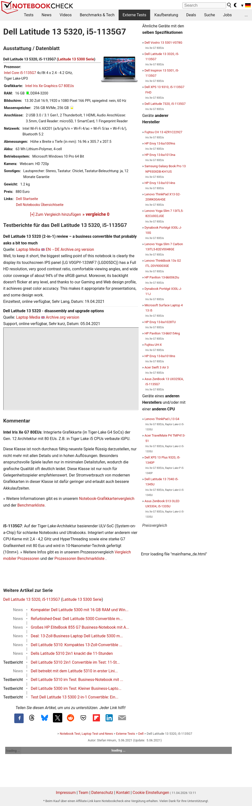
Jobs (227, 15)
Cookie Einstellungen (151, 792)
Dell (140, 733)
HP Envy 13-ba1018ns (159, 356)
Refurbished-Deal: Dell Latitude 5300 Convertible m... (77, 618)
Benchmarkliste (31, 505)
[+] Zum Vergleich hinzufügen (55, 214)
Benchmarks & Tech (97, 15)
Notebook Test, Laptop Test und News (86, 733)
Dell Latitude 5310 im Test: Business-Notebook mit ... (77, 679)
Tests (28, 15)
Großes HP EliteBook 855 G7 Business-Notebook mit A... (80, 627)
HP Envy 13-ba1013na (159, 155)
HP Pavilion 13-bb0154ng (162, 333)
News (46, 15)
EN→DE (53, 249)
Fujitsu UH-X (153, 345)
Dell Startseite (27, 199)
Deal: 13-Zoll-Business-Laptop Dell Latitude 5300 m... (77, 636)
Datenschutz (102, 792)
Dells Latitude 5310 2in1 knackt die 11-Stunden (72, 653)
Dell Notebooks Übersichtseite (39, 205)
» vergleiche (96, 214)
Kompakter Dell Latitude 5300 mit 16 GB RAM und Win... (79, 609)
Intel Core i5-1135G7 (20, 73)
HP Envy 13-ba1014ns (159, 183)
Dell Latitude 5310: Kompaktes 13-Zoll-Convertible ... (76, 644)
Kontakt (123, 792)
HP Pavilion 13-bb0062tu (161, 277)
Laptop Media (28, 249)
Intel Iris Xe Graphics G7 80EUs (49, 86)
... (246, 15)
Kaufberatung (166, 15)
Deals (191, 15)
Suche (209, 15)
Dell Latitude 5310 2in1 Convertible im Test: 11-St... (75, 662)
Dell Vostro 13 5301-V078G (163, 42)
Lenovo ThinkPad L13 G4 (161, 419)
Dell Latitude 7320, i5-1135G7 (165, 104)
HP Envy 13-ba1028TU (160, 322)
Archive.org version (77, 249)
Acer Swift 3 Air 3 (156, 367)
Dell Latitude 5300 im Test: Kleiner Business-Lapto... (76, 688)
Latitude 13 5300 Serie (76, 59)
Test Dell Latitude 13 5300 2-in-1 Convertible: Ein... (74, 697)
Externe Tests (134, 15)
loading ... (13, 750)
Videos (66, 15)
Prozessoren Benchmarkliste (79, 558)
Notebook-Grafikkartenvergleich (106, 498)
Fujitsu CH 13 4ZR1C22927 (163, 132)
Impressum (66, 792)
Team (83, 792)
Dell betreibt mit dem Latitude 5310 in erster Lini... (74, 671)
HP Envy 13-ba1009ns (159, 143)
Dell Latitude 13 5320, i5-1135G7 (31, 599)
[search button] (229, 5)
